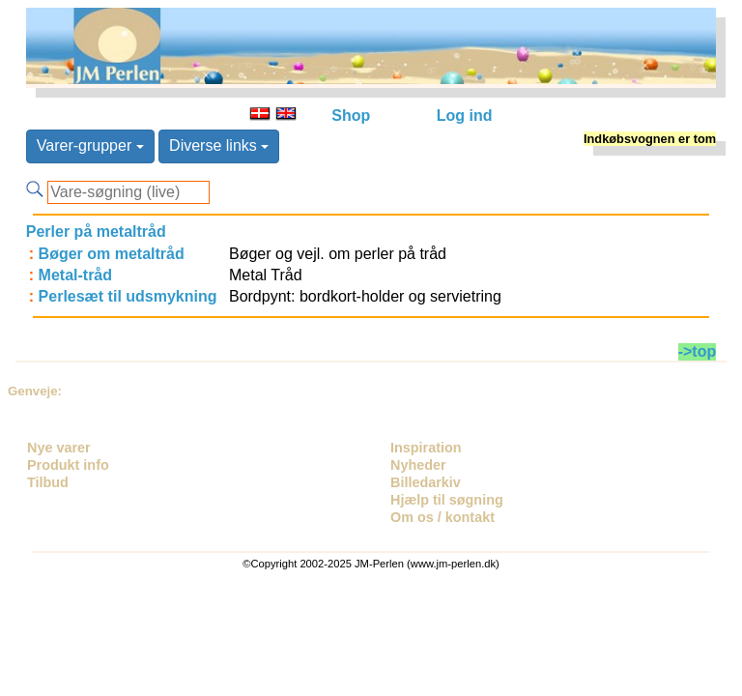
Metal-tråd (75, 275)
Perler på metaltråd (96, 231)
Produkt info (68, 465)
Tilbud (48, 482)
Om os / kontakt (442, 517)
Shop (350, 115)
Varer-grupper (90, 145)
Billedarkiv (425, 482)
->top (697, 351)
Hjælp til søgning (446, 500)
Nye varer (59, 447)
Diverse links (219, 145)
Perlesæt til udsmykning (128, 296)
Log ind (465, 115)
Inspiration (426, 447)
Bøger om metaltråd (112, 254)
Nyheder (418, 465)
